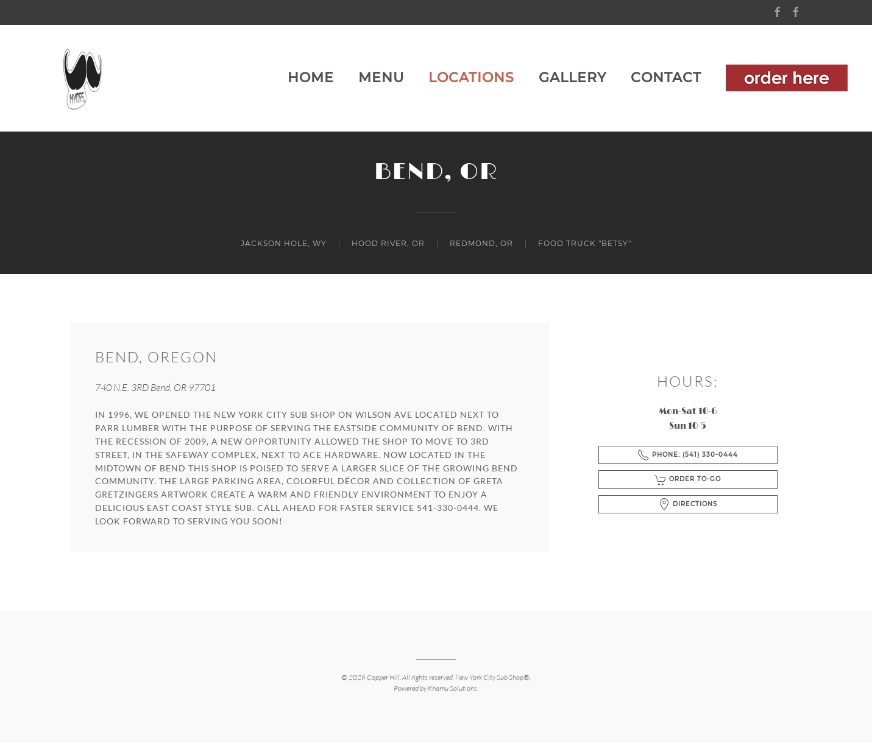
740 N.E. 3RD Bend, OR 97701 (155, 387)
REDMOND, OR (481, 243)
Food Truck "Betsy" (584, 243)
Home (311, 77)
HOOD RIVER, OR (388, 243)
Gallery (572, 77)
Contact (666, 77)
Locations (471, 77)
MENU (381, 77)
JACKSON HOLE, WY (284, 243)
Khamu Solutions (452, 687)
